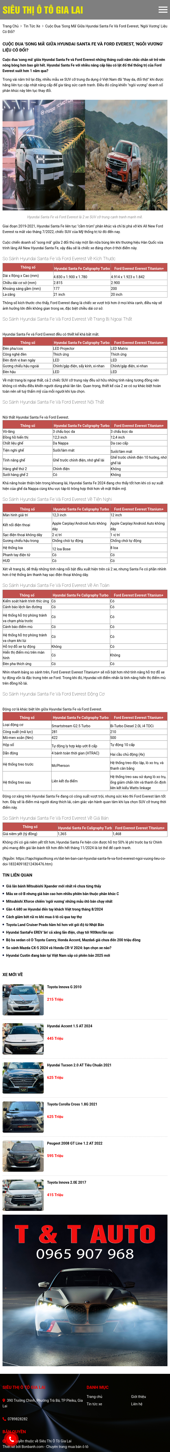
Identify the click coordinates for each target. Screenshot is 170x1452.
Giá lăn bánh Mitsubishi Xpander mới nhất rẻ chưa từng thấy (53, 886)
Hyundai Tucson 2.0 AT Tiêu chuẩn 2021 (79, 1065)
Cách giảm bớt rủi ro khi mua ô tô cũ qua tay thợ (44, 917)
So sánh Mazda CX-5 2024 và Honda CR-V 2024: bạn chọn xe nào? (58, 948)
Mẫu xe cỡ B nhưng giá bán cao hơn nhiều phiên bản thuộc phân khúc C (62, 894)
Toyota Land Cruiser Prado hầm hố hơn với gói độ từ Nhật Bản (55, 925)
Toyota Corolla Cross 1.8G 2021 (72, 1104)
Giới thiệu (138, 1397)
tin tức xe (31, 26)
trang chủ (11, 26)
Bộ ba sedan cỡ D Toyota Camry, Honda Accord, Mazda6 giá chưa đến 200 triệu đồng (73, 940)
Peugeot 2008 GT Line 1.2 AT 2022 (74, 1143)
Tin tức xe (94, 1404)
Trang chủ (94, 1397)
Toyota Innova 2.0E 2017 (66, 1182)
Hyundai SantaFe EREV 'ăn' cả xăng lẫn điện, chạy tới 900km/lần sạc (60, 932)
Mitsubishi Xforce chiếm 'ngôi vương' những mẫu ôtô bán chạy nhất (59, 901)
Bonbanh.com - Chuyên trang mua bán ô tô (55, 1447)
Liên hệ (136, 1404)
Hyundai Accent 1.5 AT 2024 (69, 1026)
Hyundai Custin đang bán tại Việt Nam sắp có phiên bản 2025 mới (58, 955)
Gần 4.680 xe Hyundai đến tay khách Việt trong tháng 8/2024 (54, 909)
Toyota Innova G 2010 (64, 987)
